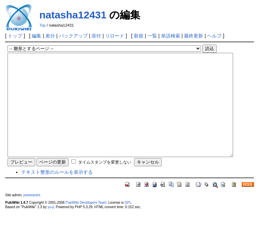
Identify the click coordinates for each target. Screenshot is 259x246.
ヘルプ (214, 36)
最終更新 (193, 36)
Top (42, 25)
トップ (15, 36)
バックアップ (73, 36)
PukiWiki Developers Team (86, 223)
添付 (96, 36)
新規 (138, 36)
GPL (128, 223)
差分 (50, 36)
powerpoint (31, 215)
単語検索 (170, 36)
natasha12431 (72, 14)
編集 (36, 36)
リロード (114, 36)
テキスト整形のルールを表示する (57, 192)
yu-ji (50, 227)
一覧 (152, 36)
